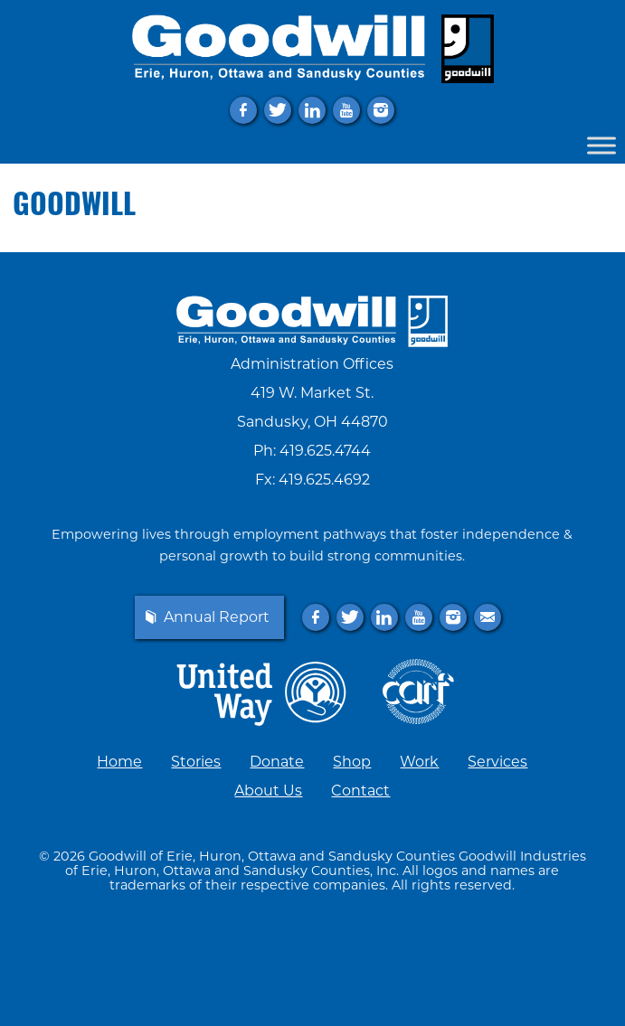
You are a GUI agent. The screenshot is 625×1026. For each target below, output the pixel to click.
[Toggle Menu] (601, 145)
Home (119, 761)
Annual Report (217, 617)
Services (497, 761)
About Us (268, 790)
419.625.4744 (325, 450)
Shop (352, 761)
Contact (360, 790)
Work (419, 761)
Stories (196, 761)
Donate (277, 761)
